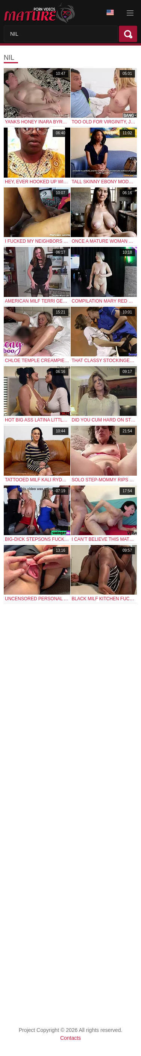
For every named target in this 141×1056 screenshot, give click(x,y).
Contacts (70, 1038)
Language (110, 12)
